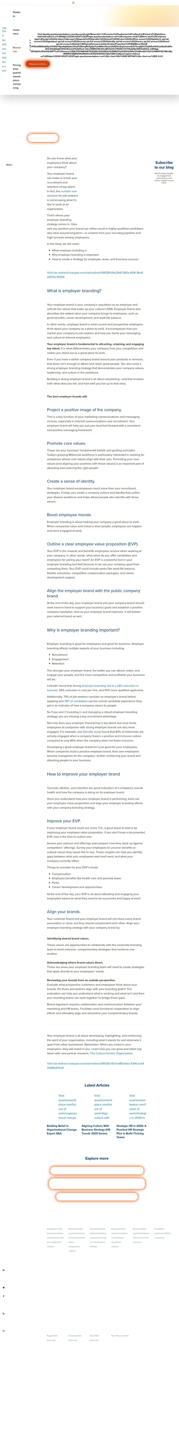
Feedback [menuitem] (76, 1291)
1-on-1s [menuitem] (76, 1319)
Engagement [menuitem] (55, 1237)
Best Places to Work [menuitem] (120, 1335)
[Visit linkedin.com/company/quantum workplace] (22, 1277)
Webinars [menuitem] (141, 1270)
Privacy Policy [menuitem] (52, 1345)
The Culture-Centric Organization (111, 1053)
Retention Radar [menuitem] (53, 1271)
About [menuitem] (121, 1350)
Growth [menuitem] (98, 1260)
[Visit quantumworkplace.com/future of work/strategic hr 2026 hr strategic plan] (131, 1107)
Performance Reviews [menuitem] (76, 1305)
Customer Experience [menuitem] (76, 1354)
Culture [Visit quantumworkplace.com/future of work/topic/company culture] (97, 1196)
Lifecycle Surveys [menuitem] (53, 1256)
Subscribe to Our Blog (43, 138)
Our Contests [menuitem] (116, 1340)
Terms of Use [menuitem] (52, 1350)
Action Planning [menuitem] (53, 1266)
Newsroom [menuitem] (98, 1395)
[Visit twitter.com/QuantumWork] (22, 1289)
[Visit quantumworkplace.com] (4, 50)
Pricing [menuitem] (162, 1233)
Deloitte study (92, 731)
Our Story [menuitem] (98, 1377)
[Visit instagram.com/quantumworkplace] (22, 1337)
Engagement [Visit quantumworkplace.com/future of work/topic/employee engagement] (97, 1170)
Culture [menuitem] (98, 1363)
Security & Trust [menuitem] (53, 1359)
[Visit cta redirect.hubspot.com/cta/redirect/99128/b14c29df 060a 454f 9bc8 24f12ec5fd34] (95, 274)
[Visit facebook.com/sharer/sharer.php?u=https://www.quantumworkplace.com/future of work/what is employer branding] (17, 164)
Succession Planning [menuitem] (98, 1278)
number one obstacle (62, 193)
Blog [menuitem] (141, 1251)
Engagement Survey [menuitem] (55, 1251)
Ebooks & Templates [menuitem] (141, 1260)
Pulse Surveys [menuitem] (52, 1261)
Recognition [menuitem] (119, 1237)
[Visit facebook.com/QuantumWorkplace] (22, 1303)
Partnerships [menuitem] (95, 1405)
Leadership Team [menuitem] (96, 1386)
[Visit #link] (141, 3)
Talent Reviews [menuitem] (96, 1273)
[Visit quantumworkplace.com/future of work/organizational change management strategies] (62, 1107)
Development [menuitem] (98, 1237)
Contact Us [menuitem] (98, 1414)
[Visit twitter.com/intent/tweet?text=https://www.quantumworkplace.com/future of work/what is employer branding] (23, 164)
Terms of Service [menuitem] (53, 1354)
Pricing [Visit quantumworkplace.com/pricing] (17, 76)
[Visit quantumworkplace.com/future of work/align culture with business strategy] (97, 1107)
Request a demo (38, 64)
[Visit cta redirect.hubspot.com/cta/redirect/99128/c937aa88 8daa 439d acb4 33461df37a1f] (96, 1064)
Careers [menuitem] (98, 1349)
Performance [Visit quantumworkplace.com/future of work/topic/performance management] (97, 1183)
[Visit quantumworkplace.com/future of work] (22, 1320)
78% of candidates (76, 701)
